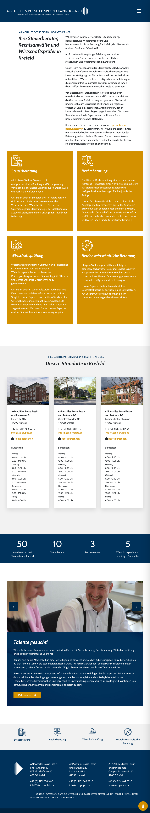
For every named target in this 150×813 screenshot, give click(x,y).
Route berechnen (24, 438)
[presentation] (13, 606)
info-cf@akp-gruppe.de (117, 432)
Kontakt (40, 794)
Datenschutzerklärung (70, 794)
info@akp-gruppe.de (21, 432)
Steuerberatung (24, 171)
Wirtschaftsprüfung (27, 255)
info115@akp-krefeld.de (70, 432)
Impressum (51, 794)
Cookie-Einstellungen (126, 794)
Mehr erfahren (27, 695)
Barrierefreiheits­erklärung (98, 794)
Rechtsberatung (94, 171)
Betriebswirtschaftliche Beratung (108, 255)
